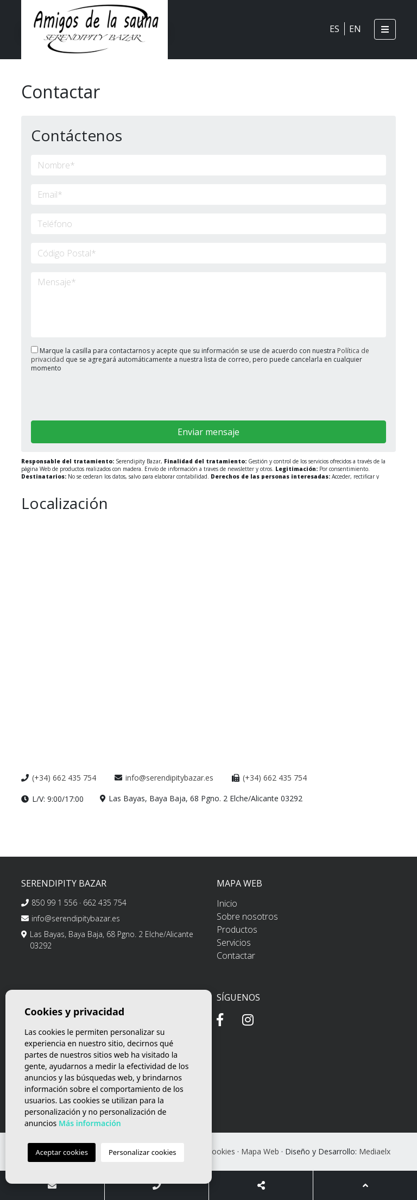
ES (334, 29)
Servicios (234, 942)
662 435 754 (105, 902)
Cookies (221, 1151)
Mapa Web (260, 1151)
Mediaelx (374, 1151)
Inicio (227, 903)
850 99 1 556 (54, 902)
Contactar (236, 956)
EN (355, 29)
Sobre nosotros (247, 916)
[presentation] (89, 397)
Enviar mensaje (208, 432)
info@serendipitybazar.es (169, 777)
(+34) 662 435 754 (64, 777)
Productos (237, 929)
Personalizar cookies (142, 1152)
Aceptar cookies (61, 1152)
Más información (90, 1123)
